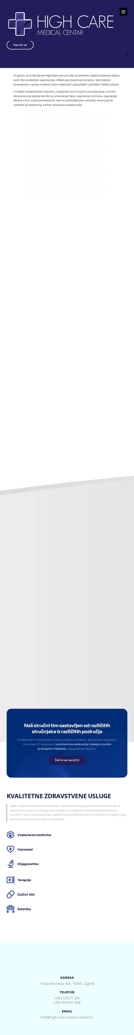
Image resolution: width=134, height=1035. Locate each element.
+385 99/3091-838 (67, 1002)
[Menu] (123, 11)
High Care (51, 75)
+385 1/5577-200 (67, 998)
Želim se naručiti (67, 760)
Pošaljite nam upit (66, 950)
